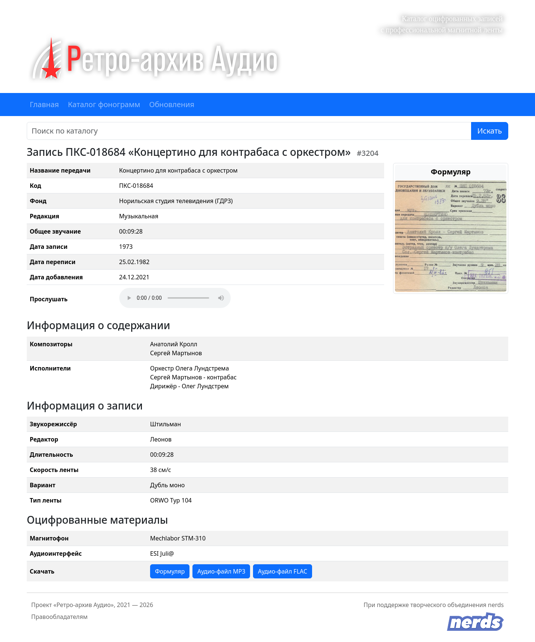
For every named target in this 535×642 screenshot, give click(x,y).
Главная (44, 104)
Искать (489, 131)
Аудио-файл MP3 (221, 571)
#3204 (368, 153)
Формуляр (170, 571)
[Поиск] (249, 131)
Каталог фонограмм (104, 104)
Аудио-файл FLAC (282, 571)
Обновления (171, 104)
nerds (496, 605)
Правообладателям (59, 617)
